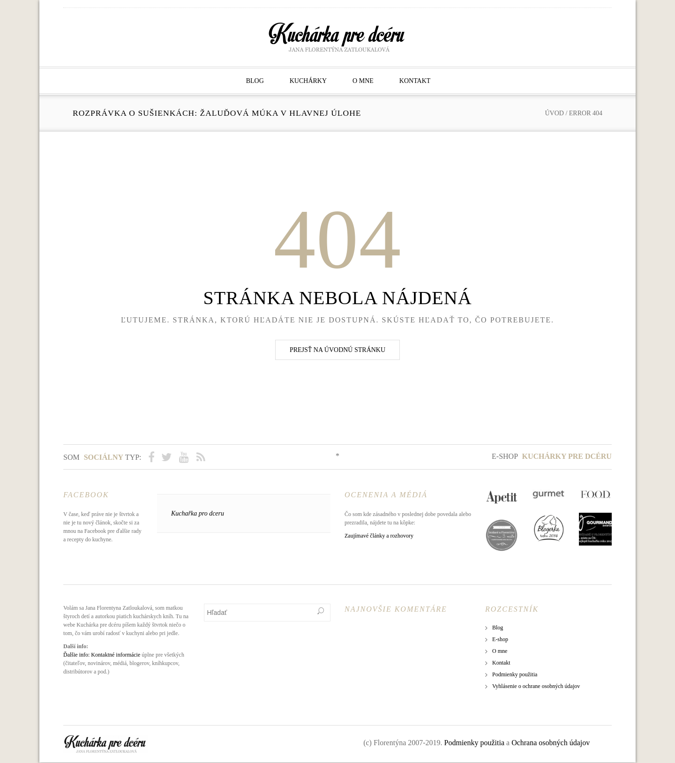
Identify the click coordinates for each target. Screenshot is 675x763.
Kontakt (415, 80)
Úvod (554, 113)
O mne (363, 80)
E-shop (552, 456)
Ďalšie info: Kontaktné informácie (101, 655)
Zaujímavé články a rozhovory (379, 536)
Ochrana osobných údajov (550, 743)
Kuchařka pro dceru (197, 513)
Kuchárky (308, 80)
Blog (255, 80)
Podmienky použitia (514, 675)
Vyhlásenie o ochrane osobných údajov (536, 686)
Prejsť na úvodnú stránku (337, 349)
